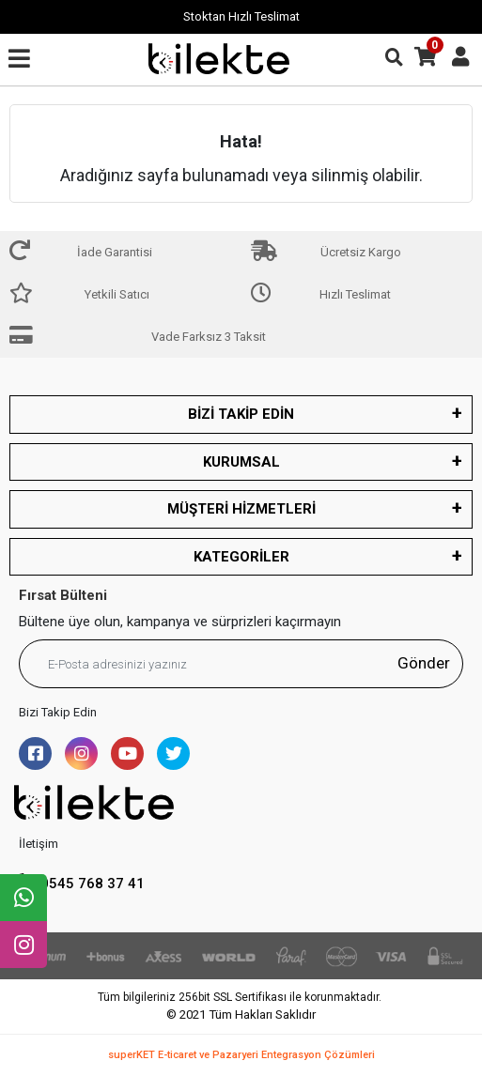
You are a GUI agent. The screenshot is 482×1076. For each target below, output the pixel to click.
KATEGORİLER (241, 556)
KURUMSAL (241, 461)
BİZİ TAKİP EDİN (241, 414)
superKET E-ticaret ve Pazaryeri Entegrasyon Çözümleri (241, 1055)
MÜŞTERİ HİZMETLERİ (241, 508)
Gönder (423, 662)
